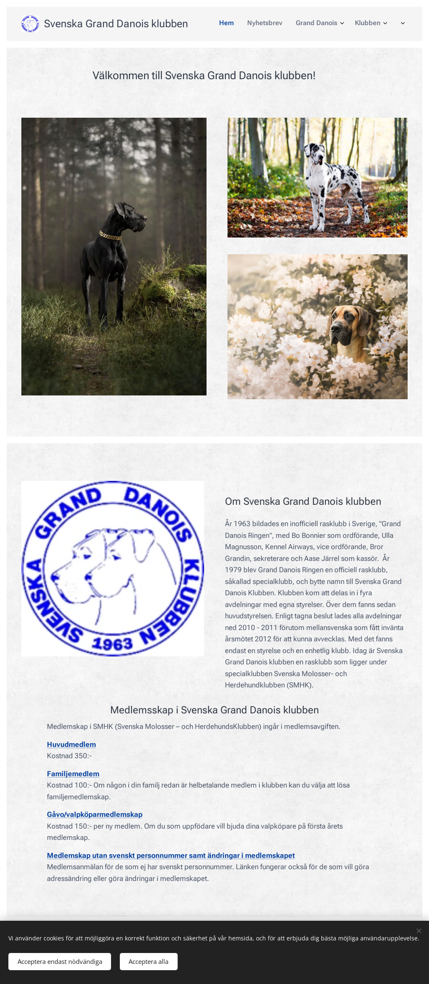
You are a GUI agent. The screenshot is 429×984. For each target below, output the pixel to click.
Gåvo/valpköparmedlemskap (94, 815)
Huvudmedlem (71, 744)
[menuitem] (295, 23)
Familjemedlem (73, 774)
